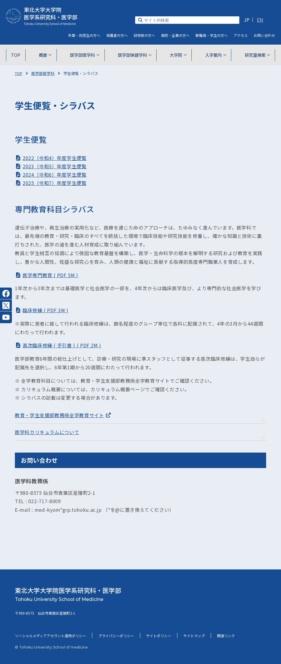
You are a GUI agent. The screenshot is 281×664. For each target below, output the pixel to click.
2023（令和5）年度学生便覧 (55, 166)
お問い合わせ (264, 35)
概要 (46, 55)
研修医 (144, 35)
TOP (17, 55)
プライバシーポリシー (116, 635)
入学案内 (213, 55)
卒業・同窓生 (84, 35)
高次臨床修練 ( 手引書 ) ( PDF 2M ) (62, 345)
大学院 (177, 55)
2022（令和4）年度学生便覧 (55, 157)
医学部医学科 (84, 55)
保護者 (117, 35)
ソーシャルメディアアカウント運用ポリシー (50, 635)
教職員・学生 (212, 35)
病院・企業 (175, 35)
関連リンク (226, 635)
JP (246, 19)
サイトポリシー (158, 635)
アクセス (241, 35)
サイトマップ (194, 635)
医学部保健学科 (134, 55)
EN (260, 19)
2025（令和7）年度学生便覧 (55, 182)
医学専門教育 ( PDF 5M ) (50, 275)
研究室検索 (255, 55)
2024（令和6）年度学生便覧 (55, 174)
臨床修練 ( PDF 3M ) (45, 310)
